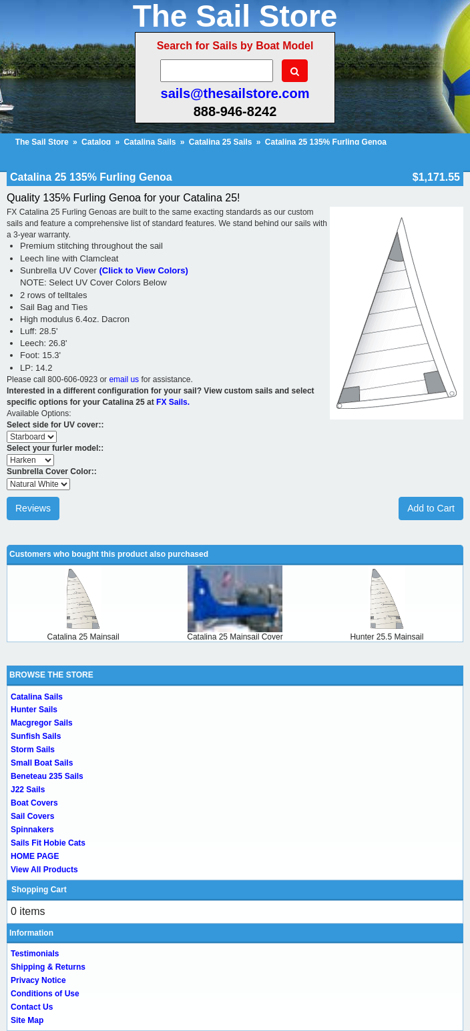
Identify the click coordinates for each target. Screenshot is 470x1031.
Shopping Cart (39, 889)
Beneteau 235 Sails (47, 776)
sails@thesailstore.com (235, 93)
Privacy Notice (38, 980)
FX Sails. (173, 402)
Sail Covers (32, 816)
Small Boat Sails (42, 763)
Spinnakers (32, 829)
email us (124, 379)
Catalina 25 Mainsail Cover (234, 637)
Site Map (27, 1020)
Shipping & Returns (48, 967)
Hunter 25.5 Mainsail (386, 637)
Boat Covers (34, 803)
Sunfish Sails (36, 736)
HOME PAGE (35, 856)
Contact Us (32, 1007)
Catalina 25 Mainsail (83, 637)
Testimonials (35, 953)
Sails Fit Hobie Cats (48, 843)
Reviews (33, 508)
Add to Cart (431, 508)
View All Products (44, 869)
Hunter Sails (34, 709)
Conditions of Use (45, 993)
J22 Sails (28, 789)
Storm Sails (33, 749)
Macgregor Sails (42, 723)
